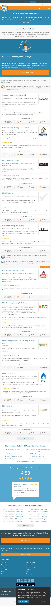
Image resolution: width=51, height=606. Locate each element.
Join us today (25, 542)
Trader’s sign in (46, 4)
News (2, 573)
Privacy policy (29, 566)
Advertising (4, 566)
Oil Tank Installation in (13, 511)
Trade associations (31, 564)
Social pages (4, 575)
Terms (27, 573)
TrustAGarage (4, 596)
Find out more (15, 89)
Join (32, 1)
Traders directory (30, 568)
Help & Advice (4, 568)
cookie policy (30, 597)
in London (13, 449)
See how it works (25, 555)
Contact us (4, 571)
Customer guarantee (31, 575)
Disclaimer (29, 571)
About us (3, 564)
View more (25, 438)
